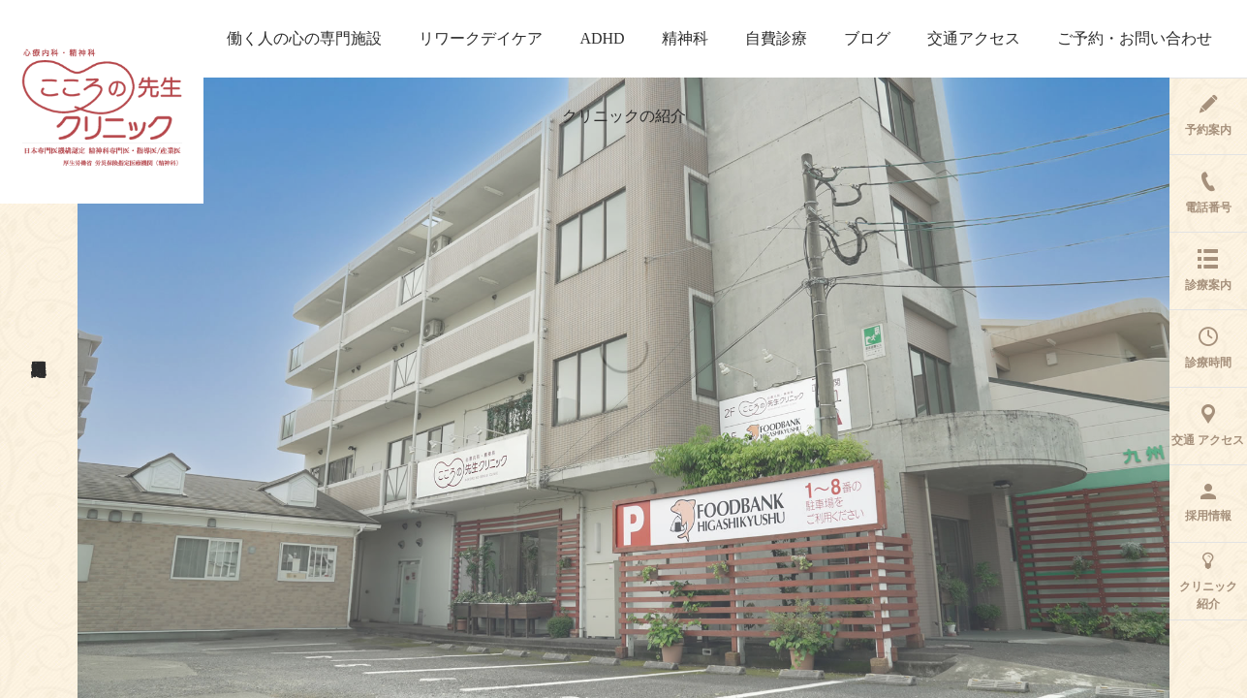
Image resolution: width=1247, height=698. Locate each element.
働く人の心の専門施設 (304, 38)
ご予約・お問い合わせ (1134, 38)
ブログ (867, 38)
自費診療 (776, 38)
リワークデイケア (481, 38)
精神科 (685, 38)
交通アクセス (973, 38)
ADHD (601, 38)
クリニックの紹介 (624, 116)
